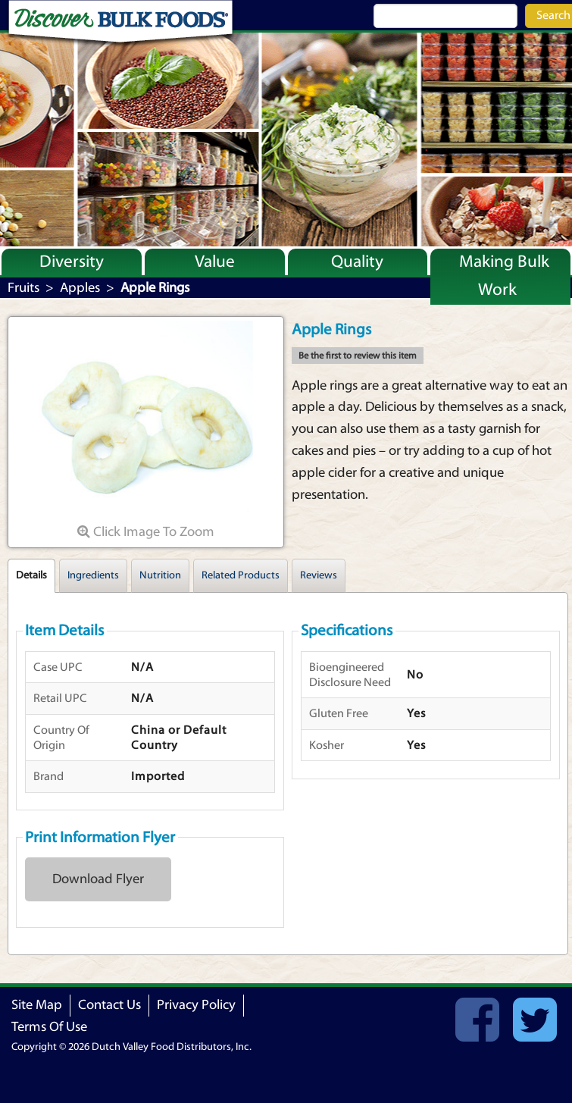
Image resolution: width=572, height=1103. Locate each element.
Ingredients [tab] (93, 575)
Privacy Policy (196, 1005)
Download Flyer (98, 879)
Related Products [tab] (241, 575)
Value (215, 261)
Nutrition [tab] (160, 575)
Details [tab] (31, 575)
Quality (357, 261)
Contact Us (109, 1005)
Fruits (23, 288)
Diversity (71, 261)
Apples (80, 288)
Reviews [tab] (318, 575)
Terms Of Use (49, 1027)
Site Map (36, 1005)
